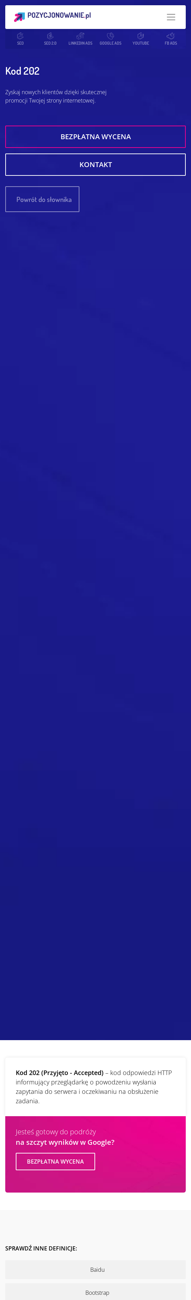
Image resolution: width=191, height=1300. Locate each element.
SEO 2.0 (50, 38)
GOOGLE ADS (110, 38)
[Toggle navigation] (171, 17)
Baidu (97, 1269)
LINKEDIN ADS (80, 38)
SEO (20, 38)
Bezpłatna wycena (96, 136)
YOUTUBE (141, 38)
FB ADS (171, 38)
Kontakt (95, 164)
